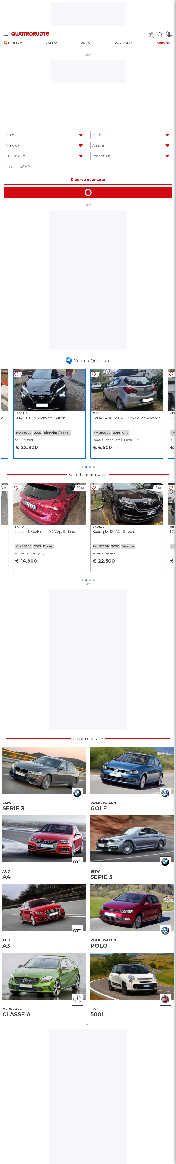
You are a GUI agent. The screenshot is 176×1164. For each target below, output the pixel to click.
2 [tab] (86, 467)
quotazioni (123, 42)
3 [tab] (90, 467)
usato (86, 42)
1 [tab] (82, 467)
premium (13, 43)
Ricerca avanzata (88, 179)
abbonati (164, 42)
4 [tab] (94, 467)
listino (51, 42)
